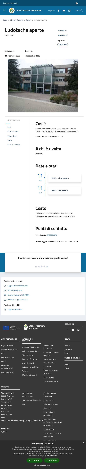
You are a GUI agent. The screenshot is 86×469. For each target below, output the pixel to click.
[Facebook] (57, 10)
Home (5, 20)
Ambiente (47, 366)
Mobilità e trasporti (29, 375)
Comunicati (68, 349)
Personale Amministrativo (7, 367)
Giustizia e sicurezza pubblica (51, 354)
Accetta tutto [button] (34, 460)
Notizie (67, 345)
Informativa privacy (50, 404)
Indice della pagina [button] (13, 120)
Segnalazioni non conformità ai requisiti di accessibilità (52, 422)
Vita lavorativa (27, 355)
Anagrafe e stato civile (30, 347)
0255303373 (52, 235)
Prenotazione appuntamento (27, 395)
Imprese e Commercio (30, 359)
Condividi (62, 30)
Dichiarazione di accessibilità (49, 413)
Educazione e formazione (48, 347)
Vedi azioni (63, 35)
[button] (43, 465)
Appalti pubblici (28, 363)
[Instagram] (68, 10)
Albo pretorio (48, 400)
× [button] (83, 443)
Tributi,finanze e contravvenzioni (49, 361)
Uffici (3, 353)
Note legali (47, 408)
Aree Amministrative (9, 349)
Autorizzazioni (48, 377)
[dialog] (43, 454)
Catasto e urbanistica (30, 367)
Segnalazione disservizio (31, 400)
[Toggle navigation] (4, 10)
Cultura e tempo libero (30, 351)
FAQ (23, 404)
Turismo (25, 371)
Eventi (28, 20)
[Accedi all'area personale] (77, 3)
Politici (3, 361)
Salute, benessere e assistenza (50, 372)
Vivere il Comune (16, 20)
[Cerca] (81, 10)
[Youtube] (63, 10)
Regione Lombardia (10, 3)
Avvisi (66, 353)
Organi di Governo (8, 345)
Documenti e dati (7, 372)
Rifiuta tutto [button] (52, 460)
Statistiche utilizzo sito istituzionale (52, 435)
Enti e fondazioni (7, 357)
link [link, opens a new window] (55, 456)
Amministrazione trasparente (49, 395)
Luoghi (67, 364)
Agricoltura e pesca (50, 381)
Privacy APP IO (49, 429)
